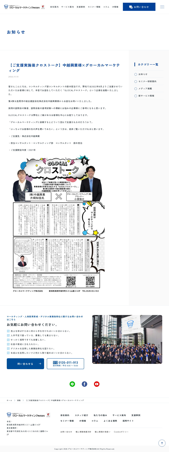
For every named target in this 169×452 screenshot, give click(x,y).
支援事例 (81, 6)
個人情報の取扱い (103, 431)
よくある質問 (110, 420)
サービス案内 (67, 6)
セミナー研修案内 (147, 81)
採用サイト (128, 420)
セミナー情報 (94, 6)
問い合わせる (25, 363)
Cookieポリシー (121, 431)
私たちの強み (100, 415)
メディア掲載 (145, 88)
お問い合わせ (139, 7)
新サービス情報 (146, 95)
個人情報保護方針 (83, 431)
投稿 (19, 400)
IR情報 (115, 6)
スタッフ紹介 (81, 415)
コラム (106, 6)
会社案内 (54, 6)
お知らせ (142, 74)
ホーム (9, 400)
